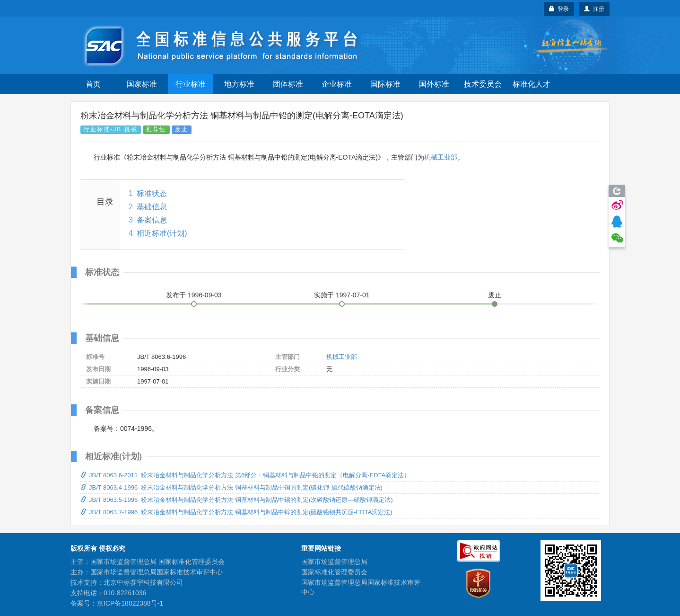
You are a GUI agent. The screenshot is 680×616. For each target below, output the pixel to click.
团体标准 (288, 84)
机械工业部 (440, 157)
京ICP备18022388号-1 (130, 603)
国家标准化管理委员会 (334, 572)
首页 (93, 84)
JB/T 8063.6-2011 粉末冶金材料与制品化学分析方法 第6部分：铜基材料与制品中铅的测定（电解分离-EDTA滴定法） (245, 475)
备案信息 (152, 220)
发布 (194, 295)
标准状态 (152, 193)
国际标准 (385, 84)
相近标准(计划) (162, 233)
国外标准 (434, 84)
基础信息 (152, 207)
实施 (342, 295)
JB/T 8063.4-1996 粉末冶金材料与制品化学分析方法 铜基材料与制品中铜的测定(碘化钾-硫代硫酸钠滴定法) (231, 487)
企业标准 (337, 84)
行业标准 (190, 84)
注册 (594, 9)
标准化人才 (531, 84)
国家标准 (142, 84)
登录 (559, 9)
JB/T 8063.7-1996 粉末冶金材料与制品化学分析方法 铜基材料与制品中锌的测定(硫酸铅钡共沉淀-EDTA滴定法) (236, 512)
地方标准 (239, 84)
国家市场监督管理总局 (334, 561)
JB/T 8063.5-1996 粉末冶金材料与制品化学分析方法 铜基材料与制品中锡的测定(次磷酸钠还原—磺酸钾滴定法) (236, 499)
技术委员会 (483, 84)
